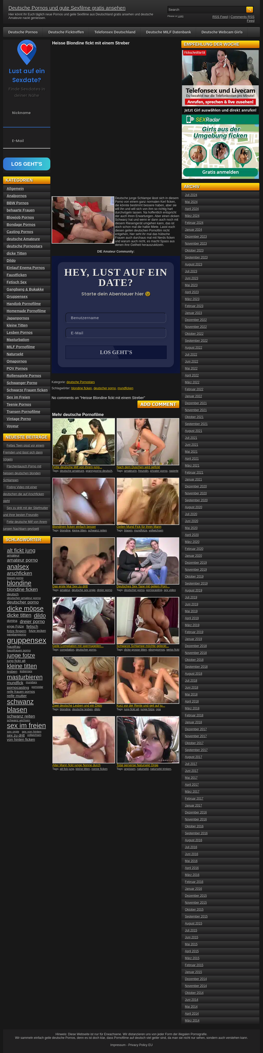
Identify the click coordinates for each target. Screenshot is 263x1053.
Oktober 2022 (194, 334)
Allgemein (15, 189)
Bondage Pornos (21, 225)
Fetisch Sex (17, 282)
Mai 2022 (191, 368)
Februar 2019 (194, 632)
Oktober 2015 (194, 909)
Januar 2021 (193, 479)
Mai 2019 (191, 611)
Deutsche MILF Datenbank (168, 32)
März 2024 (192, 216)
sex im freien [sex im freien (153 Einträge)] (26, 725)
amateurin (130, 471)
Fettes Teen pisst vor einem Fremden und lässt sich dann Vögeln (23, 452)
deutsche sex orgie (83, 590)
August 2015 (193, 923)
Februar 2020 (194, 549)
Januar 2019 (193, 639)
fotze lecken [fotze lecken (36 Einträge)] (37, 631)
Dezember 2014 (196, 979)
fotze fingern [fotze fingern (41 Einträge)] (16, 631)
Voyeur (12, 426)
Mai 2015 (191, 944)
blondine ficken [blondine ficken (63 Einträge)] (22, 589)
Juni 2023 (191, 278)
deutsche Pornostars (81, 382)
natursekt (143, 769)
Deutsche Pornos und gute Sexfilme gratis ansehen (67, 8)
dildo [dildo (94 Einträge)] (40, 615)
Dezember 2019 (196, 563)
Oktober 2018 (194, 660)
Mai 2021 (191, 452)
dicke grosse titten (135, 650)
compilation (67, 650)
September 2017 (196, 750)
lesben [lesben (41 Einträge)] (12, 671)
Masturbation (18, 340)
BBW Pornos (18, 203)
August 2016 (193, 840)
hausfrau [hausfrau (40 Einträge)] (13, 647)
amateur (65, 590)
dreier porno (104, 590)
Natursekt (15, 354)
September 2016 (196, 833)
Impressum (118, 1045)
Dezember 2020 (196, 486)
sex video (170, 590)
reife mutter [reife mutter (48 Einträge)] (17, 696)
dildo (97, 709)
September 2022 (196, 341)
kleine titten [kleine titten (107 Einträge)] (22, 666)
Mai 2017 (191, 778)
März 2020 (192, 542)
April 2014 (192, 1013)
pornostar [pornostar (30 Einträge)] (37, 686)
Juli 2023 (191, 271)
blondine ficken (81, 389)
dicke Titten (17, 253)
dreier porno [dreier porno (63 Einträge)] (32, 621)
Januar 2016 (193, 889)
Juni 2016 (191, 854)
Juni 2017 (191, 771)
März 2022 (192, 382)
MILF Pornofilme (21, 347)
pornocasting (154, 590)
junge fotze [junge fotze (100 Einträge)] (21, 655)
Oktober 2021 (194, 417)
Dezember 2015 (196, 896)
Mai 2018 (191, 694)
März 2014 (192, 1020)
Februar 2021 (194, 472)
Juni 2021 (191, 445)
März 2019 (192, 625)
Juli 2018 (191, 680)
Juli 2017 (191, 764)
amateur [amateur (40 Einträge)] (13, 555)
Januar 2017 (193, 805)
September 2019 (196, 583)
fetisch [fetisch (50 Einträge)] (32, 626)
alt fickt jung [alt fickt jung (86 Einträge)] (21, 550)
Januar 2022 (193, 396)
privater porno (158, 471)
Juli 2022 (191, 354)
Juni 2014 (191, 1000)
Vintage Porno (19, 419)
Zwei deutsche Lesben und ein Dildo (77, 706)
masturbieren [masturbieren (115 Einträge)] (25, 676)
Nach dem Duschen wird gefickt (138, 467)
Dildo (11, 260)
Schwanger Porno (22, 383)
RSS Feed (220, 17)
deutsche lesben (82, 709)
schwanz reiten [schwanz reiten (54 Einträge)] (21, 716)
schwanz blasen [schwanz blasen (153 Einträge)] (20, 706)
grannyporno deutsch (99, 471)
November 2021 (196, 410)
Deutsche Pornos (23, 32)
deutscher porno (104, 389)
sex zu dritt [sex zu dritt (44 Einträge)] (16, 735)
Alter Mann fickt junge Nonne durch (76, 766)
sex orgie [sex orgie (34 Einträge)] (13, 731)
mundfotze (140, 530)
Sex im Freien (18, 397)
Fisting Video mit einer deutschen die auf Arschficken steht (23, 494)
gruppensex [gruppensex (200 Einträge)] (26, 640)
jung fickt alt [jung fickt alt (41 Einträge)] (16, 661)
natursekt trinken (160, 769)
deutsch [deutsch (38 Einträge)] (12, 594)
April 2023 (192, 292)
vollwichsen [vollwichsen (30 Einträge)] (34, 734)
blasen (128, 530)
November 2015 (196, 902)
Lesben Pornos (20, 332)
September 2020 (196, 500)
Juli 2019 (191, 597)
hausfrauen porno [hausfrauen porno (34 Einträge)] (19, 650)
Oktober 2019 (194, 576)
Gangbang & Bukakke (25, 289)
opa (158, 709)
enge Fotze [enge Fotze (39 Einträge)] (15, 626)
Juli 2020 (191, 514)
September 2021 (196, 424)
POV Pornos (17, 368)
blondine (65, 530)
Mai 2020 (191, 528)
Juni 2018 (191, 687)
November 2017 (196, 736)
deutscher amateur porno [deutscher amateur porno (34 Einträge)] (24, 598)
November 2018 (196, 653)
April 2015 (192, 951)
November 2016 (196, 819)
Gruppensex (17, 296)
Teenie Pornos (19, 404)
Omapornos (17, 361)
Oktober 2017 (194, 743)
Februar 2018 (194, 715)
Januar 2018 (193, 722)
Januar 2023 (193, 313)
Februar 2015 (194, 965)
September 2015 (196, 916)
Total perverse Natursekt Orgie (137, 766)
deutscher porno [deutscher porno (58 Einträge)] (23, 602)
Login (181, 16)
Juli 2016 (191, 847)
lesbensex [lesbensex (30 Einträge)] (26, 671)
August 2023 (193, 264)
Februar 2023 (194, 306)
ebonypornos (156, 650)
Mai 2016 (191, 861)
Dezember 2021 (196, 403)
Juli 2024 (191, 195)
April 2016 (192, 868)
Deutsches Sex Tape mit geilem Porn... (143, 587)
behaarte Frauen (21, 210)
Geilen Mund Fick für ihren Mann (139, 527)
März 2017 (192, 791)
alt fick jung (67, 769)
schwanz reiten (97, 530)
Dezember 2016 (196, 812)
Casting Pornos (20, 232)
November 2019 (196, 569)
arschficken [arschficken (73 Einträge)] (19, 573)
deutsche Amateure (23, 239)
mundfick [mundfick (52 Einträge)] (15, 683)
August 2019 (193, 590)
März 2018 (192, 708)
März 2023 (192, 299)
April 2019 (192, 618)
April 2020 (192, 535)
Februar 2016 (194, 882)
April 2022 (192, 375)
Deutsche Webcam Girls (222, 32)
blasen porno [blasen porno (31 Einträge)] (15, 577)
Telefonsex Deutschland (115, 32)
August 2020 (193, 507)
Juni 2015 (191, 937)
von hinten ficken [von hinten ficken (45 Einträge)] (21, 739)
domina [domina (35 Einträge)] (12, 621)
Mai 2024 (191, 202)
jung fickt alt (131, 709)
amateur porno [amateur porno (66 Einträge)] (22, 560)
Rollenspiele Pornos (24, 376)
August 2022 (193, 347)
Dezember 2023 (196, 236)
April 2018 (192, 701)
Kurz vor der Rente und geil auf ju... (141, 706)
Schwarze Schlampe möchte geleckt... (143, 646)
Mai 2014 (191, 1007)
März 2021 (192, 465)
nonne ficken (99, 769)
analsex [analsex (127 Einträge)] (18, 566)
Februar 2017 (194, 798)
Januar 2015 (193, 972)
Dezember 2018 (196, 646)
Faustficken (17, 275)
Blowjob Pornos (20, 217)
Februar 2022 (194, 389)
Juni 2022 (191, 361)
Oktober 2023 (194, 250)
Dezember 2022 (196, 320)
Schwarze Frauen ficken (27, 390)
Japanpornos (18, 318)
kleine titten (79, 530)
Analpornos (17, 196)
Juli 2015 (191, 930)
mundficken (125, 389)
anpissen (129, 769)
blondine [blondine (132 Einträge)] (19, 583)
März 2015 (192, 958)
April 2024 (192, 209)
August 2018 (193, 674)
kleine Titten (17, 325)
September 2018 (196, 667)
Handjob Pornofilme (24, 304)
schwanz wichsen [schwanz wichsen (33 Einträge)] (18, 720)
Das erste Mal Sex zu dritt (70, 587)
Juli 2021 (191, 438)
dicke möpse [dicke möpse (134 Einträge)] (25, 608)
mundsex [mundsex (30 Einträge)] (31, 682)
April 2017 (192, 785)
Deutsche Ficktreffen (66, 32)
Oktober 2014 (194, 993)
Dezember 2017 (196, 729)
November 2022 (196, 327)
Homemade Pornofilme (26, 311)
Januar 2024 (193, 230)
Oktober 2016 (194, 826)
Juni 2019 (191, 604)
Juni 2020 (191, 521)
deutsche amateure (72, 471)
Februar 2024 (194, 223)
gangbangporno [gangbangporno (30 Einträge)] (16, 634)
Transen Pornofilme (23, 412)
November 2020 (196, 493)
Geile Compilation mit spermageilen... (78, 646)
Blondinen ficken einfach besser (74, 527)
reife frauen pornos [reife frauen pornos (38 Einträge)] (21, 692)
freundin (143, 471)
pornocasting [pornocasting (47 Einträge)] (18, 687)
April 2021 (192, 458)
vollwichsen (156, 530)
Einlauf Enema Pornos (26, 268)
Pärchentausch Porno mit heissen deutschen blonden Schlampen (22, 473)
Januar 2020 (193, 556)
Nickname (21, 112)
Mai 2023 (191, 285)
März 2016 (192, 875)
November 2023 (196, 243)
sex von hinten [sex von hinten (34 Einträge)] (31, 731)
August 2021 (193, 431)
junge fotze (148, 709)
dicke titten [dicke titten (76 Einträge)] (19, 615)
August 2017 (193, 757)
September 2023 (196, 257)
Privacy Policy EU (140, 1045)
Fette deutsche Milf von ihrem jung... (77, 467)
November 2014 (196, 986)
